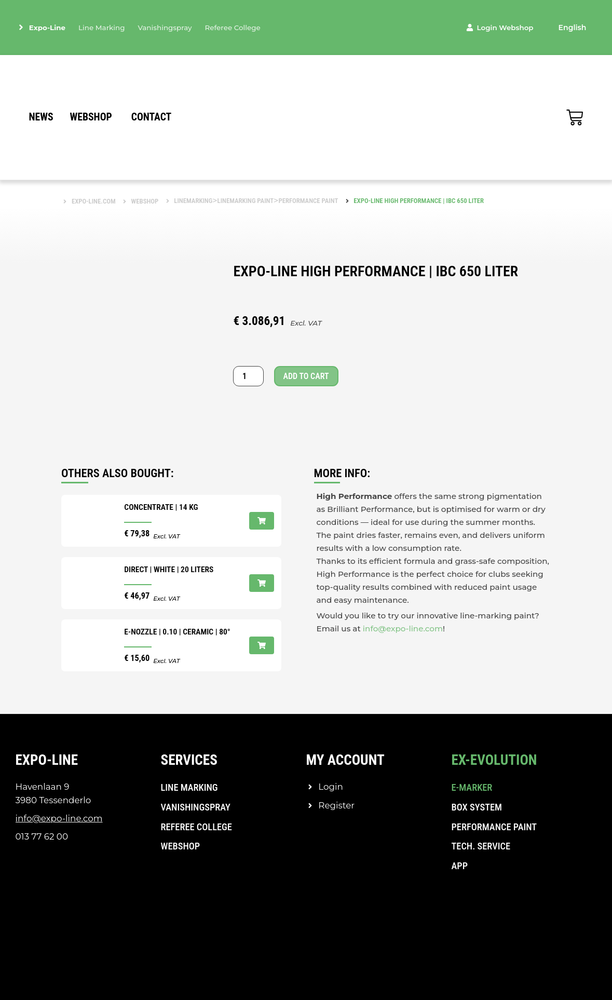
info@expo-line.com (403, 628)
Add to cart (306, 376)
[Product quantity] (248, 376)
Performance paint (308, 201)
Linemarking (193, 201)
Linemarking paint (245, 201)
